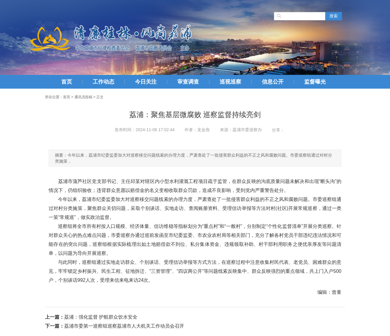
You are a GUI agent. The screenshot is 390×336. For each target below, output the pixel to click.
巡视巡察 (230, 82)
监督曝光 (315, 82)
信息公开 (273, 82)
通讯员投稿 (83, 97)
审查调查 (188, 82)
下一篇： (54, 326)
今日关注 (146, 82)
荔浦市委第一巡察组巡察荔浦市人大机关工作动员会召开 (124, 326)
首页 (66, 82)
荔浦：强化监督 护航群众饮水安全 (100, 317)
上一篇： (54, 317)
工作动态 (103, 82)
